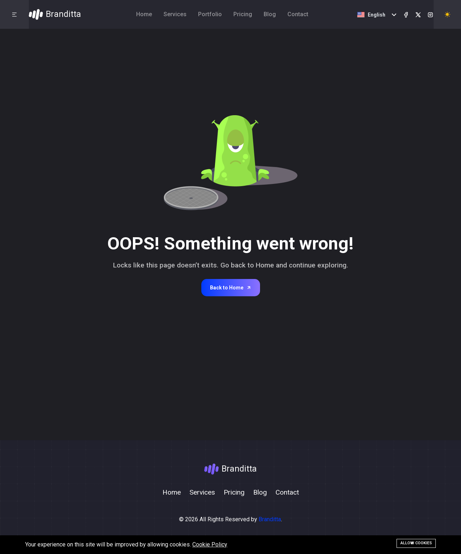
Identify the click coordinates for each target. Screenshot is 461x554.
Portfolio (210, 14)
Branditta (270, 519)
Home (144, 14)
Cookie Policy (209, 544)
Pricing (242, 14)
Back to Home (230, 287)
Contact (297, 14)
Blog (270, 14)
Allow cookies (416, 543)
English (371, 15)
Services (175, 14)
